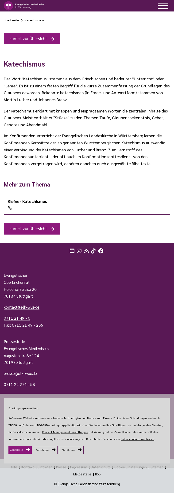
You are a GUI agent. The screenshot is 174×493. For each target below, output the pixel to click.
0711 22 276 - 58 (19, 384)
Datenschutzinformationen (137, 439)
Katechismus (34, 20)
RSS (98, 474)
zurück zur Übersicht (28, 38)
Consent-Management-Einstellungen (65, 432)
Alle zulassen (16, 450)
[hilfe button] (163, 6)
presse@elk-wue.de (20, 373)
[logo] (24, 6)
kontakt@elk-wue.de (21, 307)
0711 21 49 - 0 (17, 318)
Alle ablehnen (68, 450)
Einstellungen (42, 450)
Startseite (11, 20)
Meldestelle (82, 474)
